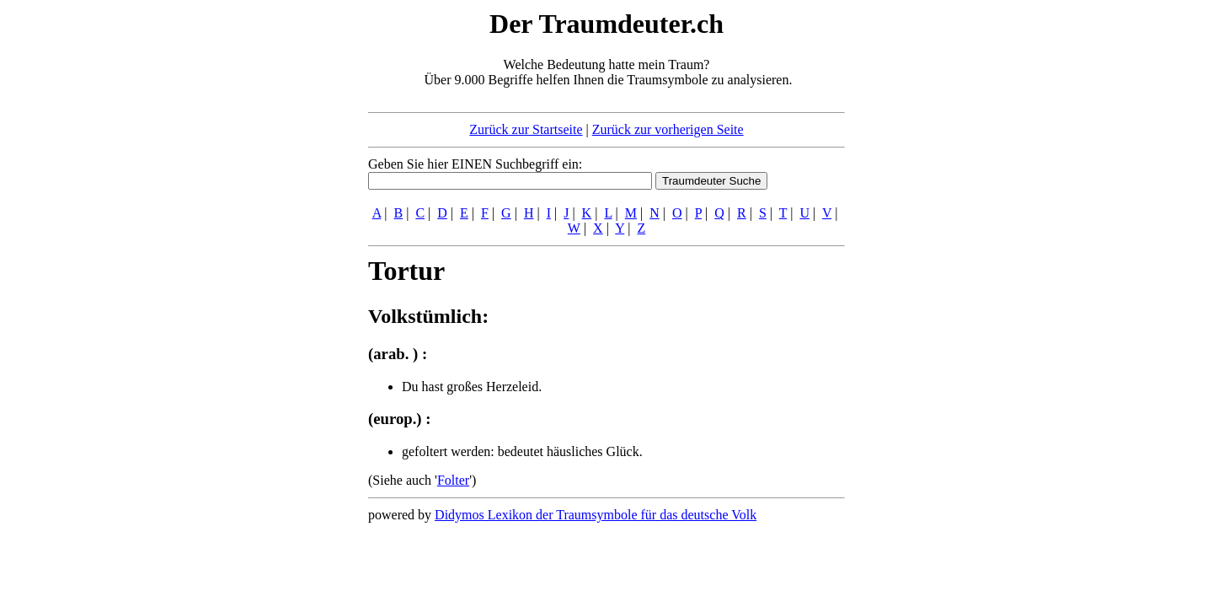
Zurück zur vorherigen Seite (668, 129)
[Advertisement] (265, 260)
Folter (453, 480)
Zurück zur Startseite (525, 129)
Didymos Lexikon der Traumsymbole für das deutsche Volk (595, 515)
